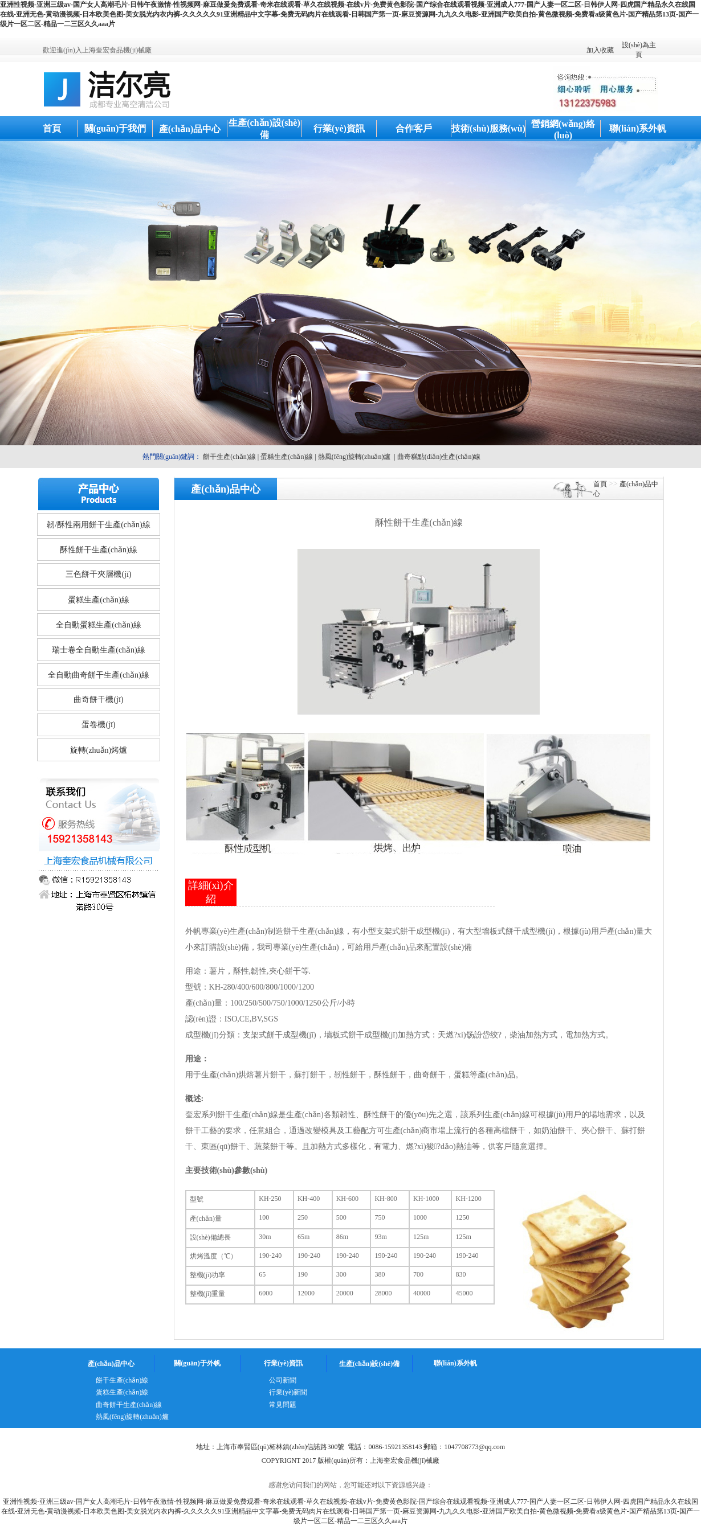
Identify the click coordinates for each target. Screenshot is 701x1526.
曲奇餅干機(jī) (98, 699)
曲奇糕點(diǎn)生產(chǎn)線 (439, 457)
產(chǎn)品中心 (190, 129)
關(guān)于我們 (115, 128)
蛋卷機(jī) (98, 724)
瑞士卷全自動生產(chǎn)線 (98, 650)
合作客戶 (414, 128)
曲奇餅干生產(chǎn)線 (129, 1405)
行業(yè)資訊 (339, 128)
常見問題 (282, 1405)
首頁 (52, 128)
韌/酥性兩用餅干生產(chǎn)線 (98, 524)
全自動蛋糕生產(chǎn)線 (98, 625)
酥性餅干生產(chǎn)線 (98, 549)
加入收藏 (600, 50)
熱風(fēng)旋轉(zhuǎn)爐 (354, 457)
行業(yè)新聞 (288, 1392)
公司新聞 (282, 1380)
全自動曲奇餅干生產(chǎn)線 (98, 675)
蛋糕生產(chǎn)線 (286, 457)
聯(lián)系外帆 (637, 128)
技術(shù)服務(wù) (488, 128)
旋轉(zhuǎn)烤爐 (99, 750)
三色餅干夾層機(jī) (98, 574)
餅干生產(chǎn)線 (229, 457)
